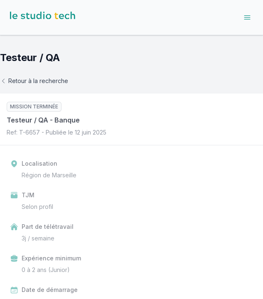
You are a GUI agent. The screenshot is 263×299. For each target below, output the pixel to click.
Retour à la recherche (34, 80)
